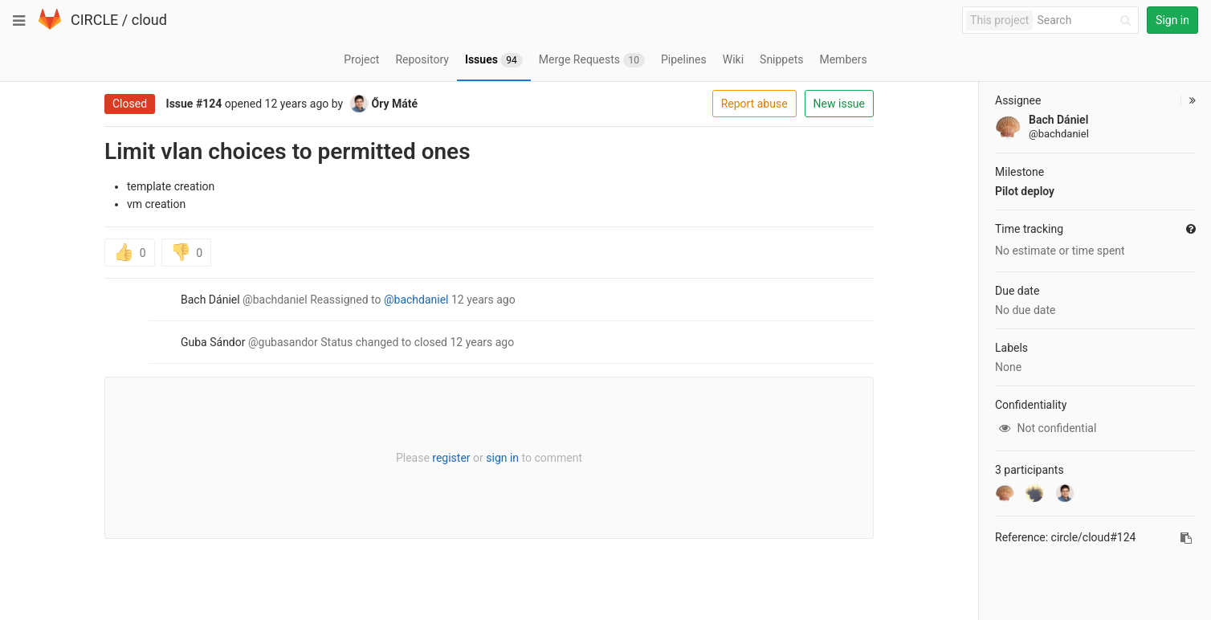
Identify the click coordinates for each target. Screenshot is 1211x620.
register (451, 457)
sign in (502, 457)
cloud (149, 19)
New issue (839, 103)
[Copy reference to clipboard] (1186, 538)
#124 (209, 103)
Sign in (1172, 20)
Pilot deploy (1024, 191)
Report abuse (754, 103)
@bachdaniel (416, 299)
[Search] (1086, 20)
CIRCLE (94, 19)
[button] (1188, 100)
